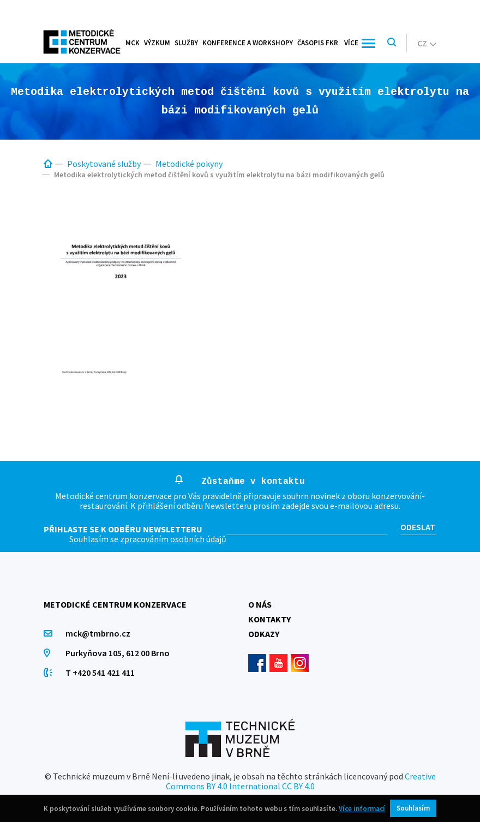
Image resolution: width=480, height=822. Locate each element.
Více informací (362, 808)
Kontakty (269, 619)
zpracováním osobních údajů (173, 538)
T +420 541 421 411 (100, 672)
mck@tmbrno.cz (97, 633)
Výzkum (157, 42)
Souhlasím (413, 808)
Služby (186, 42)
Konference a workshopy (247, 42)
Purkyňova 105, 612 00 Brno (117, 652)
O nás (260, 604)
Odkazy (263, 633)
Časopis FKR (317, 42)
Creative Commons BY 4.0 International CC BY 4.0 (301, 781)
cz (426, 43)
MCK (132, 42)
